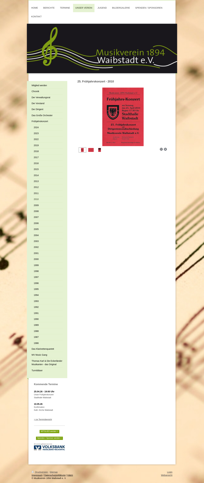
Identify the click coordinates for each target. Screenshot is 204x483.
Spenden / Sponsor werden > (49, 438)
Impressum (37, 475)
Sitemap (54, 472)
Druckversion (40, 472)
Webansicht (166, 475)
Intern (70, 475)
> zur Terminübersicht (43, 419)
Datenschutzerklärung (55, 475)
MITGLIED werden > (49, 431)
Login (169, 472)
